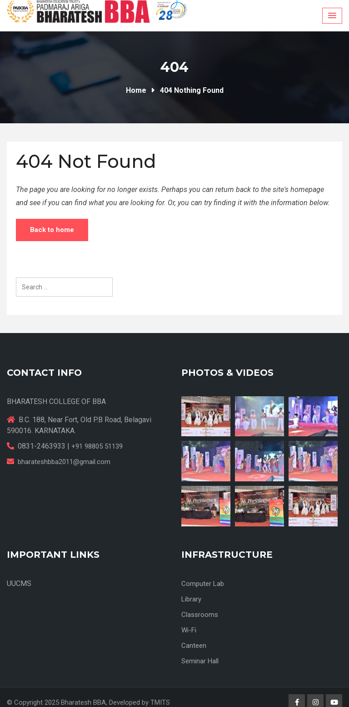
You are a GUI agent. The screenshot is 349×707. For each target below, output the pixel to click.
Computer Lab (202, 584)
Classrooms (199, 615)
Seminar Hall (200, 661)
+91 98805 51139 (97, 446)
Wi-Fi (188, 630)
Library (191, 599)
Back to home (52, 230)
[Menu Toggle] (332, 16)
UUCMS (19, 583)
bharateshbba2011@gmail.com (64, 462)
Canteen (193, 645)
